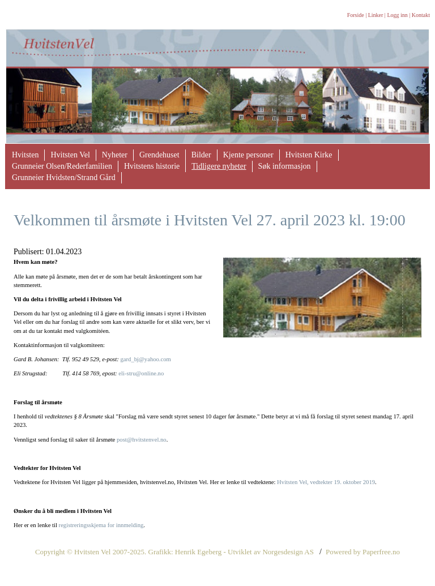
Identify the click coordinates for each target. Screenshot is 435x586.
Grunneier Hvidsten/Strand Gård (64, 177)
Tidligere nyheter (218, 166)
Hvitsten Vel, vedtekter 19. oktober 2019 (326, 482)
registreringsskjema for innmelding (101, 525)
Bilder (201, 155)
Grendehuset (159, 155)
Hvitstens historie (152, 166)
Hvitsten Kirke (308, 155)
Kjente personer (248, 155)
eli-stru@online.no (141, 373)
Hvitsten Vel (69, 155)
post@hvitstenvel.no (142, 440)
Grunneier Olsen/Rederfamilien (62, 166)
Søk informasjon (284, 166)
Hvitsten (25, 155)
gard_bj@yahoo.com (145, 359)
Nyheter (114, 155)
